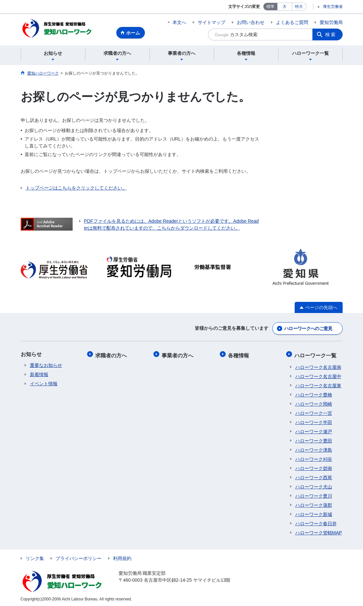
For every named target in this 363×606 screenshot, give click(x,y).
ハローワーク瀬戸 (313, 430)
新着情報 (39, 374)
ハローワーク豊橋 (313, 393)
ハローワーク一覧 (316, 354)
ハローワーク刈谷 (313, 457)
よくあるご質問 (292, 22)
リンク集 (35, 556)
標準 (270, 6)
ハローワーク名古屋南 (318, 365)
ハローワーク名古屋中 (318, 374)
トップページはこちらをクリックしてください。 (76, 188)
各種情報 (239, 354)
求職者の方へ (112, 354)
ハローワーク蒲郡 (313, 503)
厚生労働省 (333, 6)
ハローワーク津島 (313, 448)
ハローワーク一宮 (313, 411)
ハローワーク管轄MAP (318, 531)
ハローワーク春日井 (316, 522)
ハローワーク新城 (313, 512)
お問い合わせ (250, 22)
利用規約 (122, 556)
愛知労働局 (331, 22)
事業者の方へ (178, 354)
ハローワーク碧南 (313, 466)
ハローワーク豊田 (313, 439)
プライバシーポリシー (79, 556)
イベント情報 (43, 384)
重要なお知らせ (46, 365)
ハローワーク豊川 (313, 494)
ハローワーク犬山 (313, 485)
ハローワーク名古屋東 (318, 384)
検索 (330, 34)
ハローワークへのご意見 (308, 328)
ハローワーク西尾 (313, 476)
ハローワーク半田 (313, 420)
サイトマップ (211, 22)
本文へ (179, 22)
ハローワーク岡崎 (313, 402)
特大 (299, 6)
